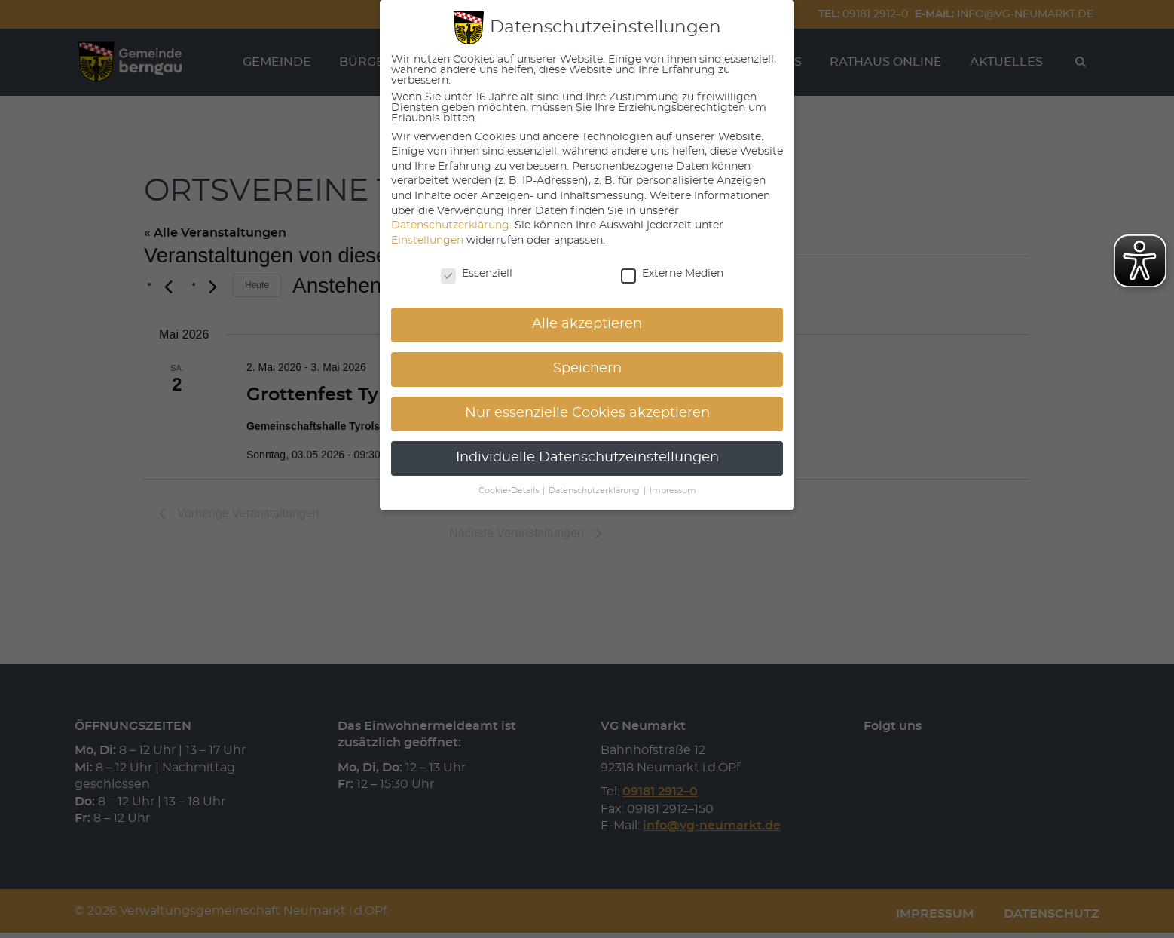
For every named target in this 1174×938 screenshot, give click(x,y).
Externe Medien (672, 273)
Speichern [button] (587, 369)
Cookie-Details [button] (509, 491)
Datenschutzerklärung (450, 225)
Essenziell (476, 273)
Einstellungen (427, 240)
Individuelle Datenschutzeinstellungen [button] (587, 457)
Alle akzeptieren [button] (587, 324)
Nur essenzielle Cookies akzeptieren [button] (587, 413)
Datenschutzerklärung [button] (595, 491)
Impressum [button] (673, 491)
